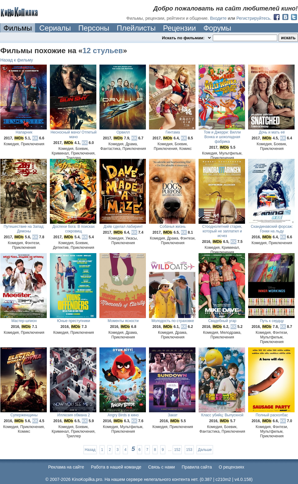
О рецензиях (231, 467)
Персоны (93, 28)
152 (177, 450)
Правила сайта (197, 467)
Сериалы (55, 28)
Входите (218, 18)
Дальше (205, 450)
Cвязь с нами (161, 467)
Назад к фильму (16, 59)
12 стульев (102, 50)
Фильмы (17, 28)
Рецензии (179, 28)
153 (189, 450)
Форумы (217, 28)
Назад (90, 450)
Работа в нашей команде (116, 467)
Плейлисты (136, 28)
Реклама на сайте (66, 467)
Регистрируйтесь (253, 18)
